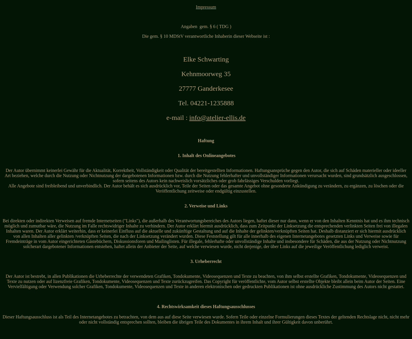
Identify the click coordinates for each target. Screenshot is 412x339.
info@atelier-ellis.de (217, 117)
